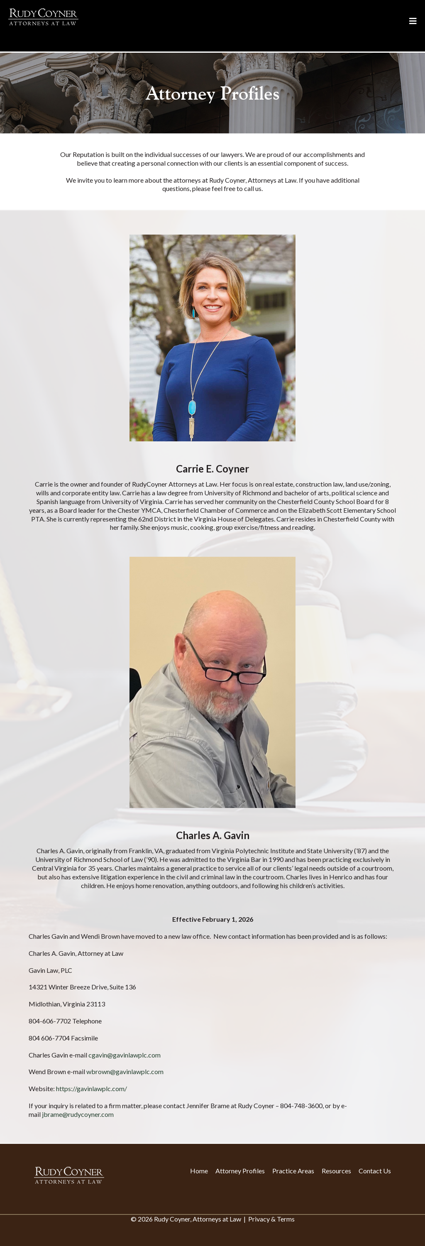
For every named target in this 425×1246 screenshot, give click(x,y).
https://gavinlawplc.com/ (91, 1088)
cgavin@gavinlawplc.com (124, 1055)
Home (199, 1171)
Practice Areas (293, 1171)
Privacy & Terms (271, 1219)
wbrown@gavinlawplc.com (125, 1071)
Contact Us (375, 1171)
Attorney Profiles (240, 1171)
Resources (336, 1171)
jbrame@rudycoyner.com (78, 1114)
